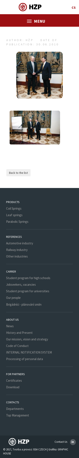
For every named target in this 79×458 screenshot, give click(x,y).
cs (74, 7)
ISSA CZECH (40, 449)
